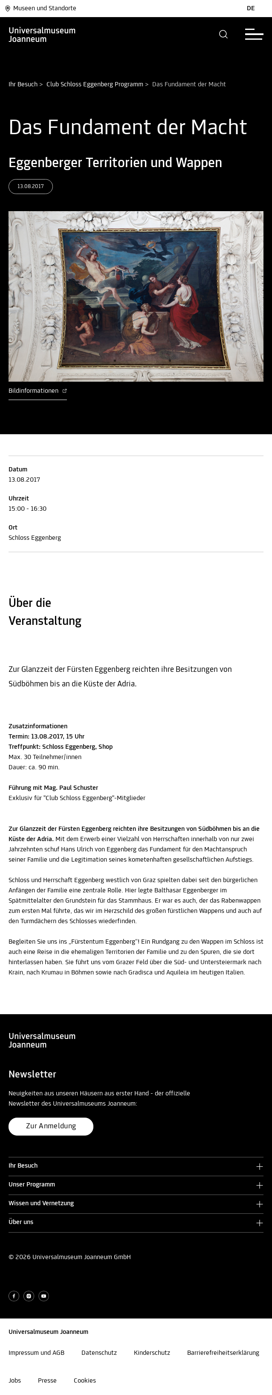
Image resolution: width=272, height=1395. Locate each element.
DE (251, 8)
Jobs (15, 1380)
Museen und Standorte (40, 8)
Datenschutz (99, 1353)
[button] (223, 34)
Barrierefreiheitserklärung (223, 1353)
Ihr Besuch (23, 84)
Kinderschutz (152, 1353)
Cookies (85, 1380)
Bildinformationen (38, 391)
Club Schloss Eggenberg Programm (94, 84)
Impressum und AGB (36, 1353)
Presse (47, 1380)
